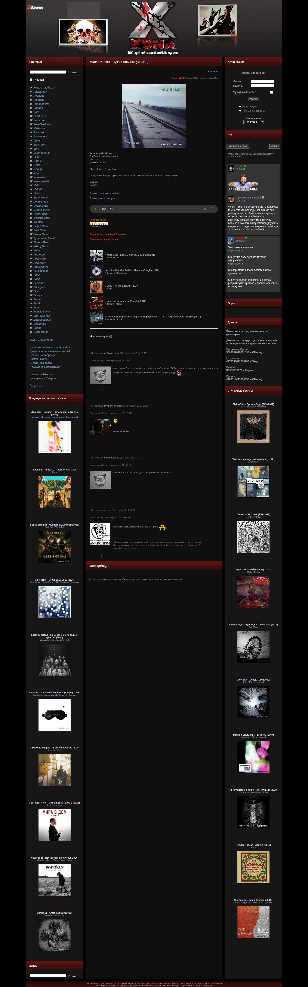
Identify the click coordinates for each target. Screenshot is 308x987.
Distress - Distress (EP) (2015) (253, 514)
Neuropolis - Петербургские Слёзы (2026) (54, 857)
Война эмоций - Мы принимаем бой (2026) (54, 524)
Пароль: (238, 85)
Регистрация (249, 106)
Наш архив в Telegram (43, 378)
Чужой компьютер (244, 92)
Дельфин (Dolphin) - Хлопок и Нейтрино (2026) (54, 413)
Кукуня (230, 376)
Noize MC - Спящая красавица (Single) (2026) (54, 692)
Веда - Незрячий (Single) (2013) (253, 569)
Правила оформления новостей (50, 351)
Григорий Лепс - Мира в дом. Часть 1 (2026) (54, 802)
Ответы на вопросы (42, 355)
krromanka (232, 358)
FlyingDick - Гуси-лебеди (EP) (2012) (253, 404)
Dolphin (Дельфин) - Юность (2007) (253, 734)
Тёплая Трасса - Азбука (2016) (253, 845)
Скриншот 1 (235, 250)
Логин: (237, 81)
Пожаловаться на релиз (104, 239)
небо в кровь (111, 353)
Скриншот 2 (235, 263)
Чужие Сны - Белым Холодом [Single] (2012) (130, 255)
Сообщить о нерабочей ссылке (108, 234)
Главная (39, 79)
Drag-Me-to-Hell (113, 405)
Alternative (213, 71)
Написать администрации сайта (50, 347)
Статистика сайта (41, 362)
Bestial (230, 367)
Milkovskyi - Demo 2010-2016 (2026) (55, 579)
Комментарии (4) (101, 336)
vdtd (181, 78)
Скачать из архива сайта (104, 193)
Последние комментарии (45, 366)
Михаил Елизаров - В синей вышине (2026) (55, 747)
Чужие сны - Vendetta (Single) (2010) (125, 301)
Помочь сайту (38, 359)
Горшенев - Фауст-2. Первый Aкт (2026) (54, 469)
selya (107, 510)
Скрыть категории (41, 339)
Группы (36, 386)
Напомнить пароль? (253, 111)
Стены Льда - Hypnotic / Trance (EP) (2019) (253, 624)
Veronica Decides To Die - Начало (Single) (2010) (132, 270)
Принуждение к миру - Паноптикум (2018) (253, 790)
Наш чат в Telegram (42, 374)
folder (93, 185)
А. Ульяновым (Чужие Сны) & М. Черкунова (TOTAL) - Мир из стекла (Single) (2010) (153, 316)
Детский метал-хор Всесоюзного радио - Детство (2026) (54, 636)
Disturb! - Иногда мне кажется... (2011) (253, 459)
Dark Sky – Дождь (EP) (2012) (253, 679)
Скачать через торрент (103, 198)
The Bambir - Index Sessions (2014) (253, 900)
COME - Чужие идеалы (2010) (122, 285)
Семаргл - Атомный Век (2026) (54, 913)
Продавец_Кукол (237, 349)
